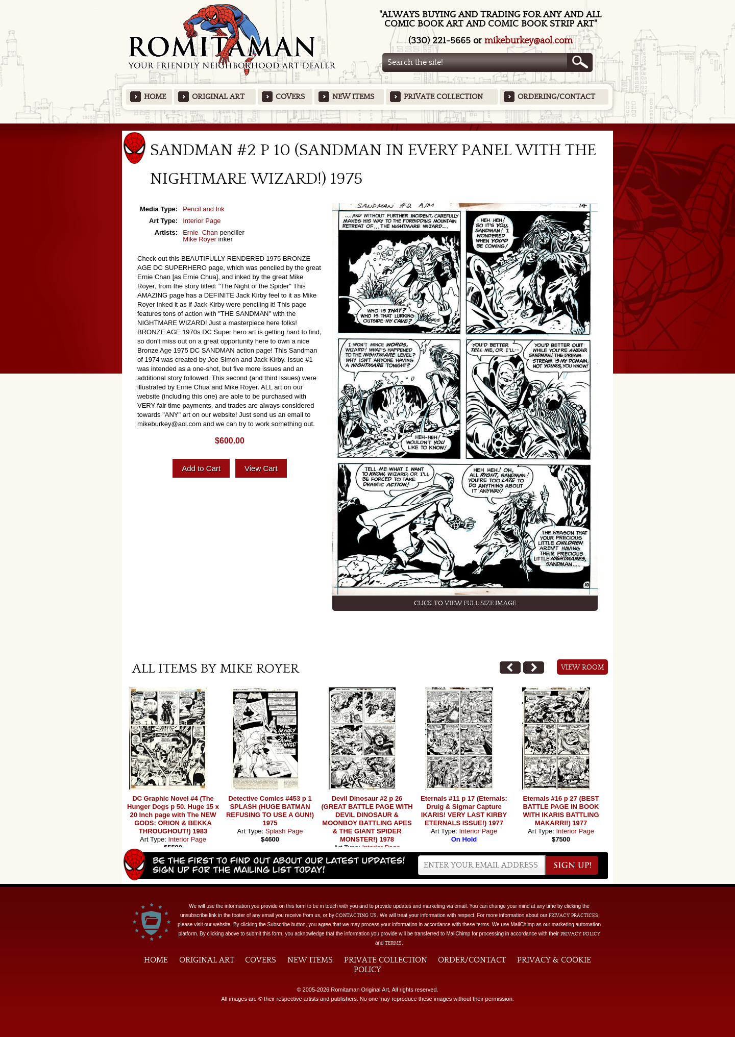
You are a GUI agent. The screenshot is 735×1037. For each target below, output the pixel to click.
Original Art (218, 96)
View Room (582, 667)
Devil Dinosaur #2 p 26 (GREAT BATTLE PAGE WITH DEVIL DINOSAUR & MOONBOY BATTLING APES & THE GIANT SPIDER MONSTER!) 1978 (366, 819)
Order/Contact (472, 960)
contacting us (356, 915)
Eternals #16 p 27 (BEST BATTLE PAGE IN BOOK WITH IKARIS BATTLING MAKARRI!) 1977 (561, 811)
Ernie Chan (200, 232)
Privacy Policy (580, 934)
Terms (393, 943)
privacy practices (573, 915)
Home (155, 96)
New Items (353, 96)
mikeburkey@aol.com (528, 40)
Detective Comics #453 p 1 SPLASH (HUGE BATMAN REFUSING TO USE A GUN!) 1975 (270, 811)
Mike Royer (199, 239)
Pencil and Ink (204, 209)
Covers (290, 96)
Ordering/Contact (556, 96)
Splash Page (284, 831)
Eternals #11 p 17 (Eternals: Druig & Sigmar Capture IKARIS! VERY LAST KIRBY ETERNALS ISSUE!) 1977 (464, 811)
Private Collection (443, 96)
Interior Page (201, 221)
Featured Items (368, 127)
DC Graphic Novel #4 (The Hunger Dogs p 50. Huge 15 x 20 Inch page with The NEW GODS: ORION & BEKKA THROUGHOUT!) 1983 (173, 815)
